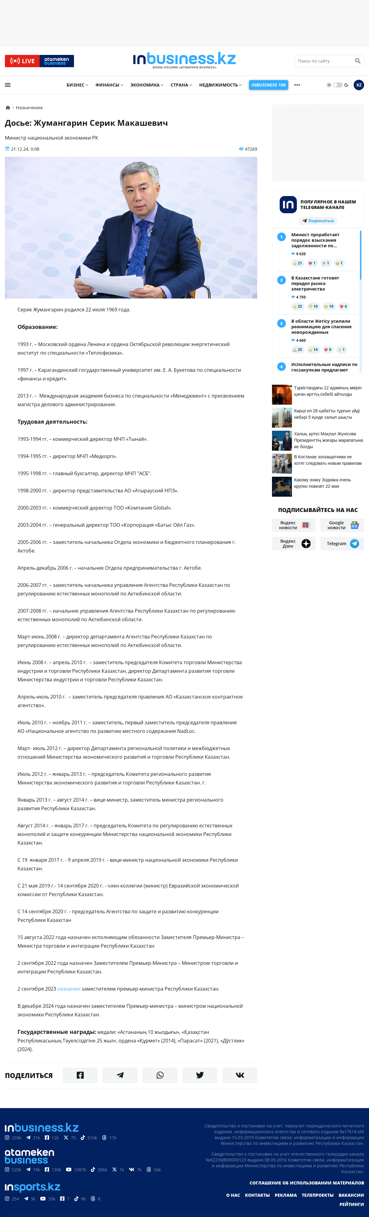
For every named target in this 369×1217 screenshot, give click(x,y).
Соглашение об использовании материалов (307, 1183)
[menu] (7, 85)
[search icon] (358, 61)
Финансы (107, 85)
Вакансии (351, 1195)
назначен (68, 988)
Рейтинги (352, 1204)
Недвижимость (218, 85)
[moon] (346, 85)
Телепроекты (318, 1195)
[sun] (329, 85)
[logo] (184, 61)
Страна (179, 85)
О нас (233, 1195)
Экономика (145, 85)
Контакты (257, 1195)
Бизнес (75, 85)
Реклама (286, 1195)
